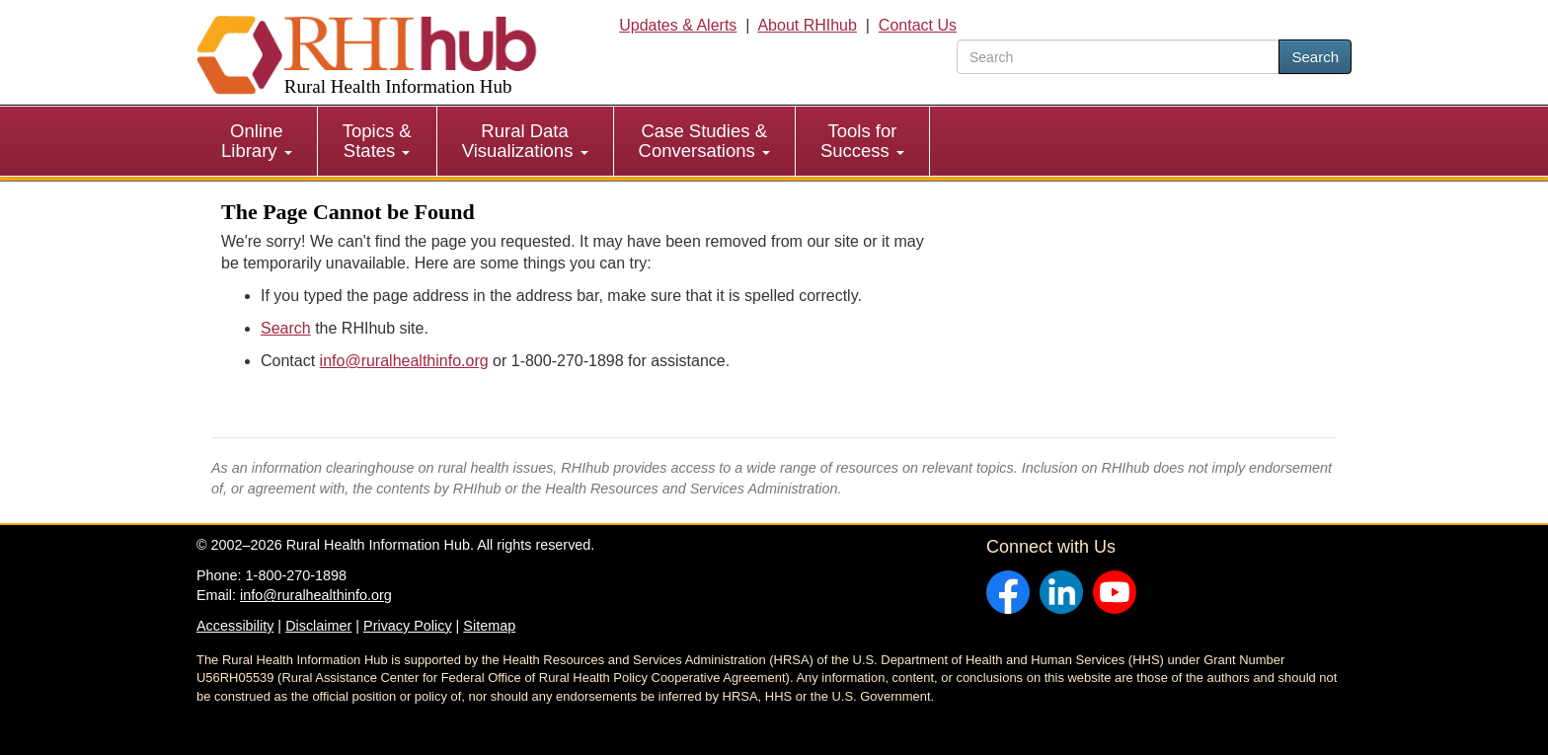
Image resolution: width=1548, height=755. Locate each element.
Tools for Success (862, 140)
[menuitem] (257, 141)
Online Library (256, 140)
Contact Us (918, 25)
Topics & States (377, 140)
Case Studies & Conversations (704, 140)
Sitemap (489, 626)
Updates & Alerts (677, 25)
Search (1315, 56)
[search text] (1118, 56)
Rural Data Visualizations (525, 140)
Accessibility (234, 626)
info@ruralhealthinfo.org (404, 360)
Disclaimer (318, 626)
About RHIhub (807, 25)
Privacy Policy (407, 626)
